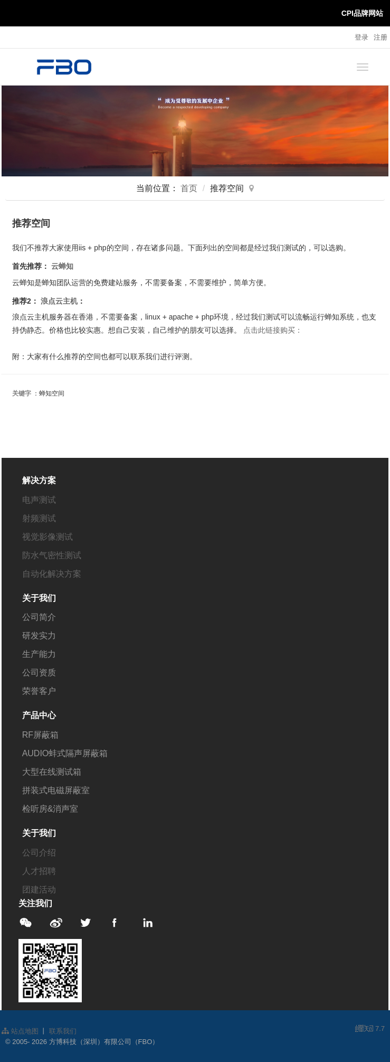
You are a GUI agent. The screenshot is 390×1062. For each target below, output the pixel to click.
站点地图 (20, 1031)
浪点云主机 (59, 301)
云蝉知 (62, 266)
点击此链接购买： (272, 330)
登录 (361, 37)
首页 (188, 188)
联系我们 (63, 1031)
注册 (380, 37)
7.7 (370, 1029)
